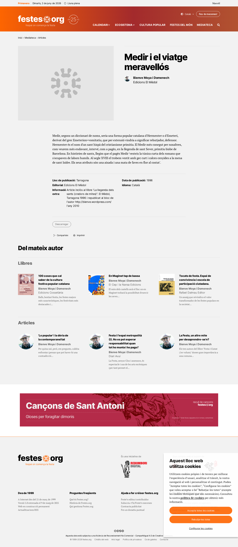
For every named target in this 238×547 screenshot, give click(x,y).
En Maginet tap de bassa (124, 275)
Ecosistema (123, 24)
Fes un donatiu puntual (132, 509)
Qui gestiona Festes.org (81, 506)
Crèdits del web (101, 539)
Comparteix (62, 235)
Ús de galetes (151, 539)
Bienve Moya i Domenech (151, 77)
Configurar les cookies (201, 528)
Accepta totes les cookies (201, 510)
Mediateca (205, 24)
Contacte (164, 539)
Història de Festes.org (81, 502)
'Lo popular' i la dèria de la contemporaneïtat (53, 337)
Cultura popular (152, 24)
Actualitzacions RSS (28, 509)
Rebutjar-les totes (201, 519)
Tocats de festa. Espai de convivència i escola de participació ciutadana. (195, 279)
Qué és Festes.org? (79, 499)
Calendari (100, 24)
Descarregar (61, 224)
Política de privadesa (132, 539)
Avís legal (115, 539)
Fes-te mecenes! (208, 14)
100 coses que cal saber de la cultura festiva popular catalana (54, 279)
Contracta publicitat (131, 506)
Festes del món (181, 24)
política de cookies (192, 498)
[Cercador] (218, 25)
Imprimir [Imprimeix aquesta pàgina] (81, 235)
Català (187, 14)
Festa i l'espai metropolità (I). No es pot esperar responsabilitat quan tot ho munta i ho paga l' (125, 341)
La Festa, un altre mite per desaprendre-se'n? (194, 337)
